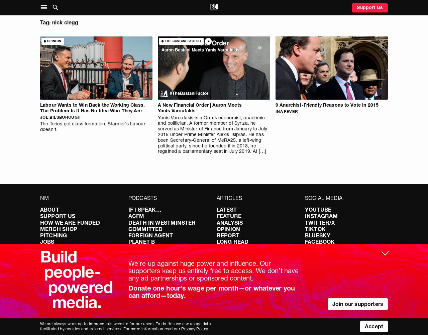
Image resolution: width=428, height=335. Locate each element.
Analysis (230, 222)
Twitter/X (320, 222)
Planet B (141, 241)
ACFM (136, 216)
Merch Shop (59, 229)
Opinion (228, 229)
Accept (374, 326)
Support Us (370, 7)
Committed (145, 229)
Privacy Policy (194, 328)
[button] (45, 7)
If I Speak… (145, 209)
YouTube (318, 209)
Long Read (232, 241)
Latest (227, 209)
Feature (229, 216)
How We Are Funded (70, 222)
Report (228, 235)
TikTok (315, 229)
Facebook (320, 241)
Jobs (47, 241)
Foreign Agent (150, 235)
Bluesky (317, 235)
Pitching (53, 235)
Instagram (321, 216)
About (49, 209)
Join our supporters (357, 304)
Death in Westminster (162, 222)
